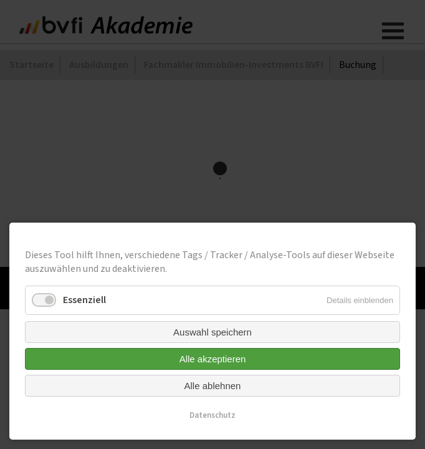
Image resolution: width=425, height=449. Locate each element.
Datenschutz (212, 415)
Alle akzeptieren (212, 359)
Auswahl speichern (212, 332)
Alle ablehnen (212, 385)
